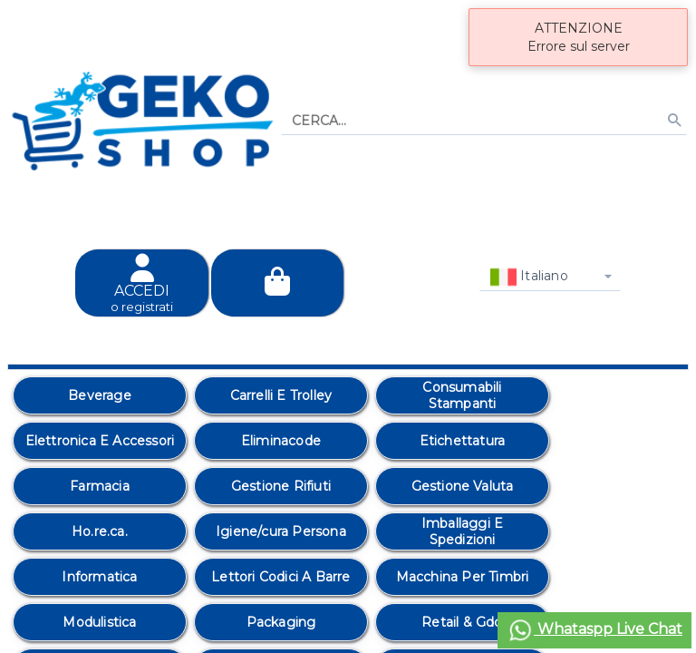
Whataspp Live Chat (594, 630)
